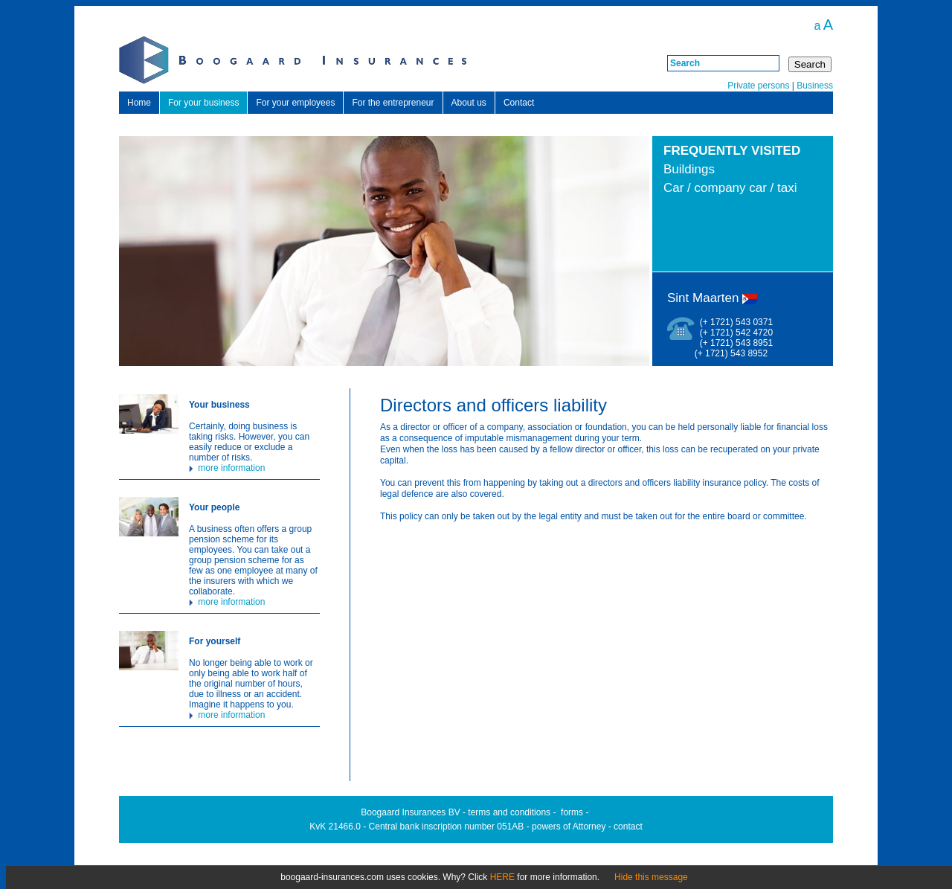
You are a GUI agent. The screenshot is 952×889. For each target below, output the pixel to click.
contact (628, 826)
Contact (519, 102)
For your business (203, 102)
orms (573, 812)
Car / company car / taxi (730, 188)
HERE (502, 877)
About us (468, 102)
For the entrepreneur (393, 102)
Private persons (758, 85)
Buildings (689, 169)
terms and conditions (509, 812)
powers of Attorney (568, 826)
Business (815, 85)
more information (227, 468)
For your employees (295, 102)
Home (139, 102)
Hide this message (651, 877)
